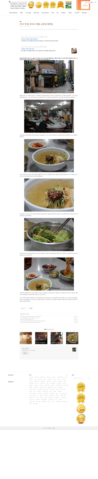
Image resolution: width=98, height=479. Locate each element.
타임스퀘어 (51, 399)
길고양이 (40, 393)
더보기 (67, 375)
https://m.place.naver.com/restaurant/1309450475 (33, 37)
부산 (21, 314)
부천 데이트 (42, 377)
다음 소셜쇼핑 (32, 395)
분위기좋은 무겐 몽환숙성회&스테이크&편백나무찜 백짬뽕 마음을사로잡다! (38, 50)
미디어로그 (63, 12)
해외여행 (31, 383)
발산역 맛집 (46, 393)
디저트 (41, 385)
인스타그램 (77, 12)
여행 (41, 397)
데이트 (49, 401)
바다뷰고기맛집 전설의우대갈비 (29, 39)
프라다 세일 (65, 401)
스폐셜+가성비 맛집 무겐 (27, 49)
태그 (57, 12)
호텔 (57, 389)
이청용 (31, 379)
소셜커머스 (61, 387)
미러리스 (36, 385)
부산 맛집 (55, 381)
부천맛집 (43, 381)
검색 (88, 378)
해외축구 (60, 391)
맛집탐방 (44, 401)
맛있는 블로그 (25, 348)
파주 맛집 (38, 401)
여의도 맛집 (66, 385)
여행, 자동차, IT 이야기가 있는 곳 (28, 350)
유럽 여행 (46, 389)
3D (34, 391)
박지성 (64, 383)
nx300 (45, 397)
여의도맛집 (47, 385)
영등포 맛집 (59, 385)
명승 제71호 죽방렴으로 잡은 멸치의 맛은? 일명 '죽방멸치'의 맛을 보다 (32, 320)
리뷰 (50, 391)
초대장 (60, 399)
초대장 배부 (57, 397)
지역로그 (70, 12)
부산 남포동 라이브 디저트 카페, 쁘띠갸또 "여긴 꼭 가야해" (30, 316)
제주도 (57, 395)
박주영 (46, 395)
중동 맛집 (53, 393)
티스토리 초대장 (33, 393)
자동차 (31, 387)
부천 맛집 (36, 403)
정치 (57, 393)
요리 (66, 377)
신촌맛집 (59, 383)
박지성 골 (49, 381)
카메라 (31, 385)
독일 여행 (58, 401)
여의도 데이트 (60, 377)
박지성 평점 (63, 395)
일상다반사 (52, 395)
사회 (37, 397)
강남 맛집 (40, 379)
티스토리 (31, 377)
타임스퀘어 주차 (33, 389)
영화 (31, 391)
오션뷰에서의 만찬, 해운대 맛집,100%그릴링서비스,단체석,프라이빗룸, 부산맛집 (39, 41)
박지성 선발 (62, 389)
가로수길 (53, 385)
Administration (45, 12)
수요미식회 (32, 399)
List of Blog (28, 12)
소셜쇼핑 (60, 381)
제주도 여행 (45, 391)
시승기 (59, 379)
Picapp (54, 377)
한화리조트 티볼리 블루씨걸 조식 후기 (26, 319)
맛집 (31, 403)
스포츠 (31, 381)
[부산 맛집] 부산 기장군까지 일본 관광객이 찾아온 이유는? (30, 322)
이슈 (54, 401)
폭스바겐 (49, 377)
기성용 (54, 391)
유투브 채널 (84, 12)
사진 (56, 399)
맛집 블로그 (53, 383)
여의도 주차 (42, 383)
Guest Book (36, 12)
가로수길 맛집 (43, 387)
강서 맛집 (50, 379)
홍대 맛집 (36, 387)
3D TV (36, 383)
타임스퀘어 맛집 (63, 393)
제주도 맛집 (32, 401)
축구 (35, 379)
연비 (65, 381)
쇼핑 (56, 387)
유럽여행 (40, 389)
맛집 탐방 (39, 391)
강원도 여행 (32, 397)
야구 (55, 379)
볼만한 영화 (50, 387)
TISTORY (49, 428)
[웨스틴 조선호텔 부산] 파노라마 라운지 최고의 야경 (29, 317)
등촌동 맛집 (44, 399)
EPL (45, 379)
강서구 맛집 (52, 389)
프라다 (64, 379)
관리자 (53, 428)
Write (53, 12)
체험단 (41, 395)
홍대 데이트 (37, 381)
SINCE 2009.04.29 (13, 12)
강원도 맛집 (63, 397)
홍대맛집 (51, 397)
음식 (48, 383)
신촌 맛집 (38, 399)
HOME (21, 12)
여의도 (36, 377)
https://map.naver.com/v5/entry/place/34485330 (32, 46)
